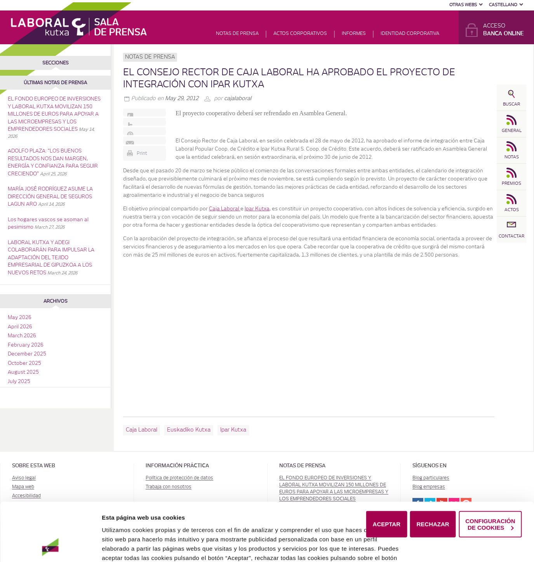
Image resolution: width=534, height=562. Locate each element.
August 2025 (23, 372)
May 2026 (19, 317)
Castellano (503, 5)
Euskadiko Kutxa (188, 430)
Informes (354, 33)
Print (142, 153)
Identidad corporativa (410, 33)
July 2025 (19, 381)
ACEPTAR (386, 493)
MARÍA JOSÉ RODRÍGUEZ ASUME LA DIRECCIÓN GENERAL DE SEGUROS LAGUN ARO (50, 197)
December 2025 (27, 354)
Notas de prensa (237, 33)
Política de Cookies (155, 545)
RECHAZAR (433, 493)
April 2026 (20, 327)
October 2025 (24, 363)
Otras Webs (463, 5)
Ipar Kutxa (233, 430)
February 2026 (25, 345)
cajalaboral (237, 98)
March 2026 (22, 335)
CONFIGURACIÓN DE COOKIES (490, 493)
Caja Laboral (141, 430)
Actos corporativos (300, 33)
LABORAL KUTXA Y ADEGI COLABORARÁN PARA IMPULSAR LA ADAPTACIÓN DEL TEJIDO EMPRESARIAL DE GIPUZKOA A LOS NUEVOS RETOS (51, 258)
